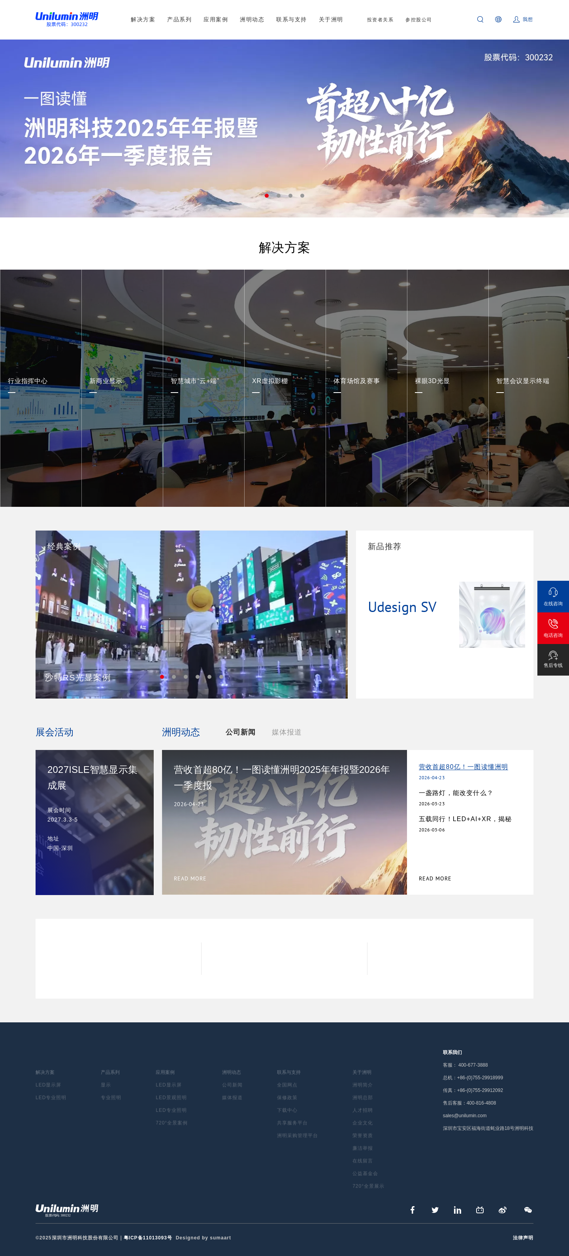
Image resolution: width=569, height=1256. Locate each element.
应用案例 (215, 19)
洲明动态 (252, 19)
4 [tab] (302, 196)
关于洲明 (331, 19)
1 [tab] (267, 196)
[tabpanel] (284, 128)
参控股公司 (418, 20)
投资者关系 (380, 20)
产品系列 (179, 19)
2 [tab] (279, 196)
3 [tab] (290, 196)
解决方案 (143, 19)
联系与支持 (291, 19)
